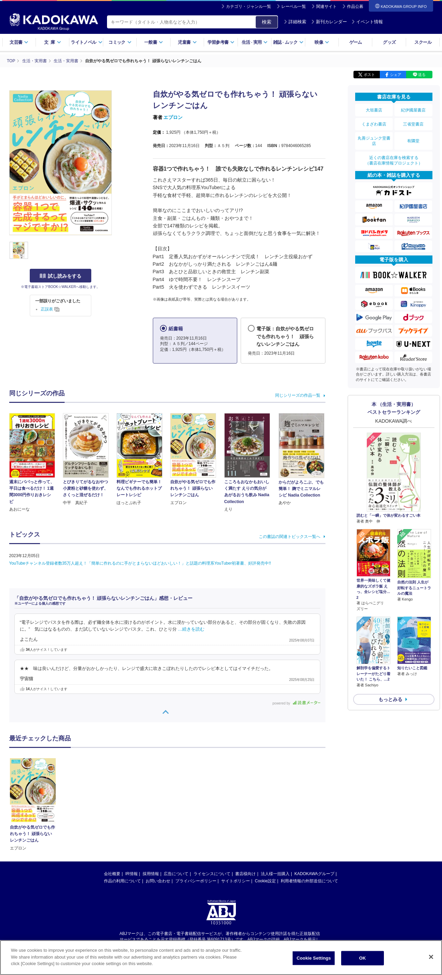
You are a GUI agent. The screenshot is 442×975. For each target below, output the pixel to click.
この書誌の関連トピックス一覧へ (289, 536)
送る (422, 75)
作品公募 (355, 6)
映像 (321, 42)
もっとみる (390, 699)
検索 (266, 22)
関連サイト (326, 6)
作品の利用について (122, 816)
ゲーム (355, 42)
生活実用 (255, 42)
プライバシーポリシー (195, 816)
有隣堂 (413, 141)
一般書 (153, 42)
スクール (422, 42)
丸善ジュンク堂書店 (374, 141)
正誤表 (50, 309)
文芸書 (19, 42)
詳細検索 (295, 21)
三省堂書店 (413, 124)
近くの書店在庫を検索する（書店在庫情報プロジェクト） (394, 160)
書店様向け (245, 808)
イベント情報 (367, 21)
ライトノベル (86, 42)
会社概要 (112, 808)
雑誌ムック (288, 42)
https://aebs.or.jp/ (196, 880)
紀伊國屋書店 (413, 110)
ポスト (369, 75)
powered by (296, 703)
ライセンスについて (211, 808)
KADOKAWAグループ (314, 808)
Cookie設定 (265, 816)
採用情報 (151, 808)
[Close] (431, 956)
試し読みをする (60, 276)
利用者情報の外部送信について (309, 816)
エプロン (173, 117)
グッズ (389, 42)
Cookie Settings (314, 958)
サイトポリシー (235, 816)
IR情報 (131, 808)
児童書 (187, 42)
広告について (176, 808)
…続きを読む (191, 629)
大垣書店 (374, 110)
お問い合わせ (158, 816)
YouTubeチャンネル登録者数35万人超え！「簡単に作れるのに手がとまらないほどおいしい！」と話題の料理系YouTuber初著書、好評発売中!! (140, 563)
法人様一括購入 (275, 808)
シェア (395, 75)
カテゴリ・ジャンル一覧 (248, 6)
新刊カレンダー (329, 21)
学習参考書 (221, 42)
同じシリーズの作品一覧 (297, 395)
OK (362, 958)
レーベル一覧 (293, 6)
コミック (119, 42)
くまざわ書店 (374, 124)
